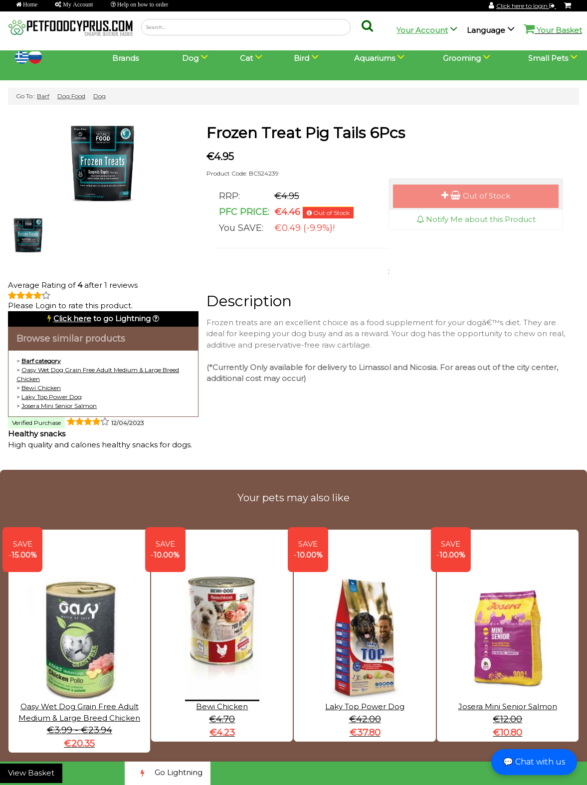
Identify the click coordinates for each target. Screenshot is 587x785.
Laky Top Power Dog (51, 396)
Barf (43, 96)
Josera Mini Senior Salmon (59, 405)
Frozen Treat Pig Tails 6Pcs (305, 133)
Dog (99, 96)
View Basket (31, 773)
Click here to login (526, 5)
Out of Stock (475, 195)
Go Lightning (167, 773)
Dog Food (71, 96)
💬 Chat (534, 762)
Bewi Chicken (41, 388)
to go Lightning (102, 318)
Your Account (422, 30)
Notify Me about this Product (476, 219)
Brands (125, 58)
